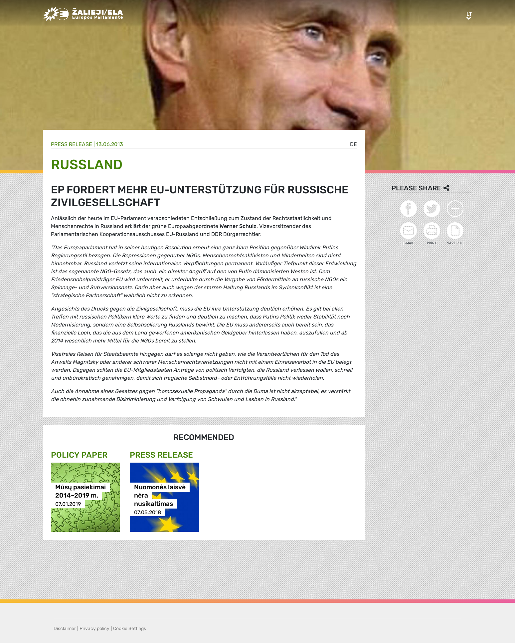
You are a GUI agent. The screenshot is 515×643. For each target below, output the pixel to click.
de (353, 144)
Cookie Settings (129, 628)
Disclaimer (65, 628)
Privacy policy (94, 628)
